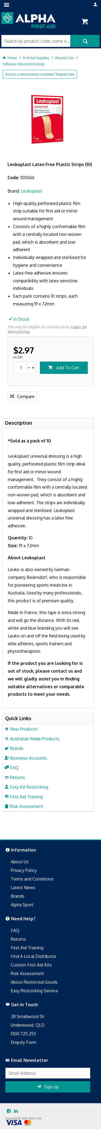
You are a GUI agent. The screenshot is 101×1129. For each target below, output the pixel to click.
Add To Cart (67, 367)
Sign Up (51, 1087)
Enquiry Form (23, 1042)
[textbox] (35, 41)
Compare (25, 396)
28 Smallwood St (27, 1016)
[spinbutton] (20, 368)
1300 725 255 (23, 1033)
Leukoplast (31, 191)
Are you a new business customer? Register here (40, 74)
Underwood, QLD (27, 1025)
